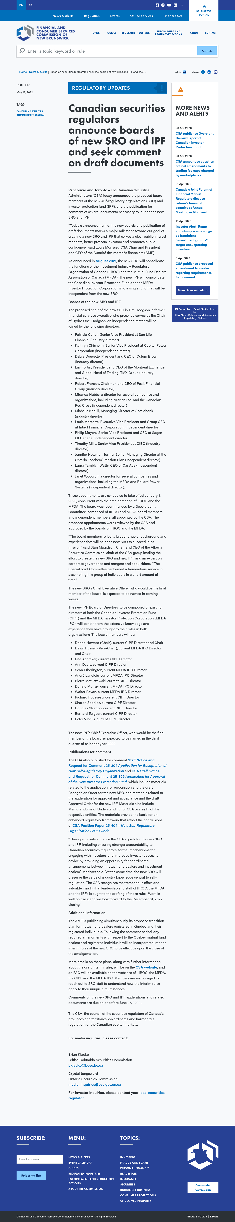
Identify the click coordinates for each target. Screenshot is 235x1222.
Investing (127, 1157)
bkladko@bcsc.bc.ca (85, 1065)
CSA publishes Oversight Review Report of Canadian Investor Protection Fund (195, 140)
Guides (111, 33)
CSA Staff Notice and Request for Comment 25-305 (116, 776)
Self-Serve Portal (204, 13)
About (194, 33)
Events (115, 16)
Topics (95, 33)
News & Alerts (63, 16)
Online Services (141, 16)
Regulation (92, 16)
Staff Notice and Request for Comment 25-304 (117, 765)
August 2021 (106, 260)
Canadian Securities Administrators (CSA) (31, 113)
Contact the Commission (203, 1187)
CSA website (146, 967)
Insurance (128, 1179)
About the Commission (85, 1189)
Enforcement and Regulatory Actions (168, 33)
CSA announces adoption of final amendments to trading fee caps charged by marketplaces (195, 168)
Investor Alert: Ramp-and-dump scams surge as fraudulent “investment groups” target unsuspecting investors (194, 237)
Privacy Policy (197, 1216)
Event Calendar (80, 1163)
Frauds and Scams (134, 1163)
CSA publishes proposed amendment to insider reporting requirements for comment (194, 270)
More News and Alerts (193, 290)
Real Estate (128, 1173)
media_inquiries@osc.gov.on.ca (94, 1084)
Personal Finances (135, 1168)
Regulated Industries (136, 33)
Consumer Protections (138, 1195)
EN (21, 5)
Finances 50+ (173, 16)
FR (30, 5)
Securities (127, 1184)
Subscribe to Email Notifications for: (195, 313)
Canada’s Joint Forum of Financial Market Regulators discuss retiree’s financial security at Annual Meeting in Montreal (194, 200)
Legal (214, 1216)
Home (23, 72)
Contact (210, 33)
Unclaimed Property (135, 1201)
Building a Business (135, 1190)
